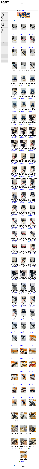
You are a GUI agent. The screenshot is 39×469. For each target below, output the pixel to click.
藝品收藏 (34, 8)
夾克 (2, 28)
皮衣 (2, 36)
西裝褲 (2, 25)
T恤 (2, 13)
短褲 (4, 23)
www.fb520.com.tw (13, 34)
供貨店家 (23, 10)
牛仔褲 (2, 21)
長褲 (2, 24)
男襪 (2, 54)
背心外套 (3, 32)
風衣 (2, 35)
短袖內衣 (2, 47)
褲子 (2, 20)
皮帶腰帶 (19, 10)
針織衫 (2, 18)
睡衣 (2, 61)
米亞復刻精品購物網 (13, 72)
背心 (2, 17)
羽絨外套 (3, 29)
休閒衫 (3, 14)
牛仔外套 (3, 33)
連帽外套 (3, 30)
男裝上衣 (3, 12)
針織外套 (2, 34)
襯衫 (2, 16)
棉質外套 (3, 31)
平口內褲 (4, 46)
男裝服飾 (16, 10)
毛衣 (2, 15)
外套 (2, 27)
